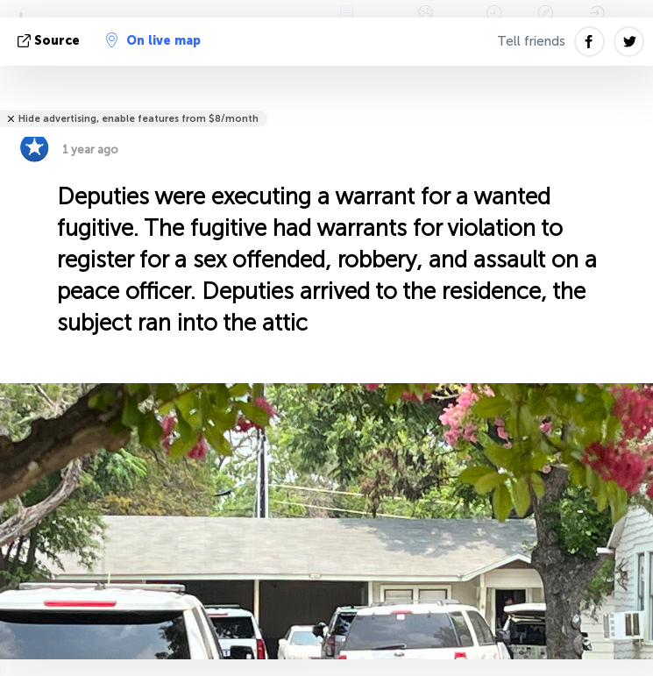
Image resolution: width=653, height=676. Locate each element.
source (50, 40)
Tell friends (531, 41)
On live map (153, 40)
